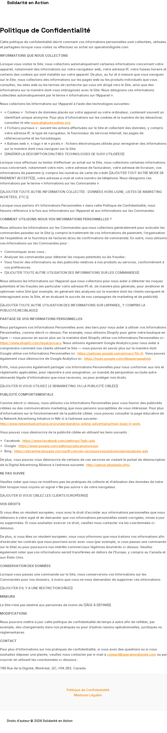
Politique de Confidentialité (88, 690)
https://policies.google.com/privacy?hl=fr (110, 353)
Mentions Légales (88, 695)
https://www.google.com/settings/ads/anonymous (58, 446)
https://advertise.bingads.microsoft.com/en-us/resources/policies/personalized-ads (81, 451)
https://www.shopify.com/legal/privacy (30, 343)
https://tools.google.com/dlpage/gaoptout (117, 359)
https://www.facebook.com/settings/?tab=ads (58, 441)
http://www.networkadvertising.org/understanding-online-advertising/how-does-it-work (70, 424)
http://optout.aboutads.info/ (108, 465)
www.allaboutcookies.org (50, 123)
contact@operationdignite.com (131, 654)
